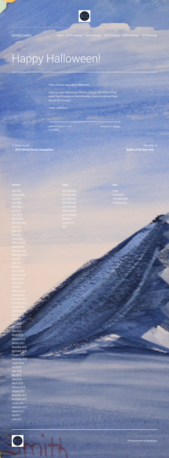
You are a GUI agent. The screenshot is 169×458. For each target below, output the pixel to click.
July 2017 (16, 415)
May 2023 (16, 234)
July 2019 (16, 319)
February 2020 (18, 290)
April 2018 (16, 379)
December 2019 (19, 299)
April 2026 (16, 190)
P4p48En (55, 130)
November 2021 (19, 275)
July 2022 (16, 258)
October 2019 (18, 307)
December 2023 (19, 222)
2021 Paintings (69, 214)
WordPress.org (120, 202)
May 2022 (16, 266)
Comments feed (120, 198)
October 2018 (18, 355)
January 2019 (18, 343)
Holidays (116, 126)
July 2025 (16, 198)
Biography (67, 218)
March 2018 (17, 383)
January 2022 (18, 270)
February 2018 (18, 387)
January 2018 (18, 391)
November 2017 (19, 399)
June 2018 (17, 371)
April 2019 (16, 331)
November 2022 (19, 254)
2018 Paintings (93, 35)
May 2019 (16, 327)
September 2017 (19, 407)
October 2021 (18, 278)
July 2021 (16, 286)
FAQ (64, 226)
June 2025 (17, 202)
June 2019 (17, 323)
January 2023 (18, 246)
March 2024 (17, 218)
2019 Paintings (74, 35)
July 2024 (16, 210)
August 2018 (18, 363)
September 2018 (19, 359)
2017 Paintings (112, 35)
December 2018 (19, 347)
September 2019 (19, 311)
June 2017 (17, 419)
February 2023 (18, 242)
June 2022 (17, 262)
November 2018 (19, 351)
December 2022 (19, 250)
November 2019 (19, 303)
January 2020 (18, 295)
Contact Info (68, 222)
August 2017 (18, 411)
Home (60, 35)
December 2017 (19, 395)
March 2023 (17, 238)
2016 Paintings (130, 35)
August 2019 (18, 315)
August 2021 (18, 282)
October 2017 (18, 403)
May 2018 (16, 375)
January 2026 (18, 194)
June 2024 (17, 214)
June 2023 (17, 230)
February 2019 (18, 339)
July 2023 (16, 226)
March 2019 (17, 335)
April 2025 (16, 206)
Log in (115, 190)
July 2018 (16, 367)
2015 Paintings (149, 35)
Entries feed (118, 194)
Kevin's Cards (21, 35)
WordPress (151, 440)
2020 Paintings (69, 210)
